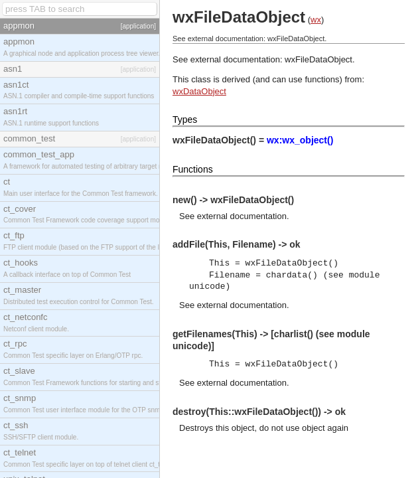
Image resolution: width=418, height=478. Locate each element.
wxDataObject (199, 91)
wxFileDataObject (318, 59)
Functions (193, 169)
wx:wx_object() (300, 140)
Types (185, 119)
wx (316, 20)
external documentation (242, 216)
